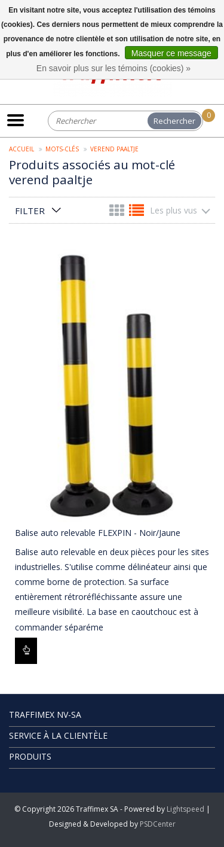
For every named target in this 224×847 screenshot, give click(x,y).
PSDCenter (158, 824)
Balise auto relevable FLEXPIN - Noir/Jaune (97, 532)
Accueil (21, 149)
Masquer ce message (171, 53)
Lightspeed (185, 809)
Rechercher (174, 120)
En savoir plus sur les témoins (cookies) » (113, 68)
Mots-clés (62, 149)
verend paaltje (114, 149)
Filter (30, 211)
